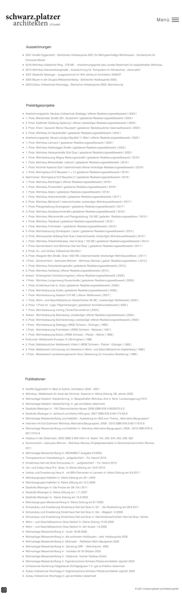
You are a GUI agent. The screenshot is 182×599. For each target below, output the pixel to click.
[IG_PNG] (4, 590)
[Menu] (175, 20)
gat (76, 403)
